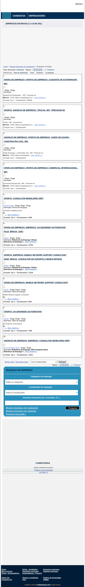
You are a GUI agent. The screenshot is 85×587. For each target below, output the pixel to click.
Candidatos (19, 16)
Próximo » (51, 70)
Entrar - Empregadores (10, 573)
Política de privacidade (52, 578)
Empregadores (37, 16)
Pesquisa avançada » (16, 414)
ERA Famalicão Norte (11, 348)
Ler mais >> (43, 472)
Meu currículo (7, 571)
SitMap (46, 580)
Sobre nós (6, 578)
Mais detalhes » (40, 98)
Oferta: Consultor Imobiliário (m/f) (23, 198)
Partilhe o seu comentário (43, 470)
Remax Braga (9, 206)
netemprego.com (43, 585)
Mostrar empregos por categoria (21, 411)
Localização (49, 73)
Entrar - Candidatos (30, 569)
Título (32, 73)
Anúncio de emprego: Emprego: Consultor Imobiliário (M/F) (37, 341)
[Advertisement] (42, 46)
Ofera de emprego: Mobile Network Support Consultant (36, 282)
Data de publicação (21, 73)
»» (45, 70)
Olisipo (6, 238)
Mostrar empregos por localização (22, 67)
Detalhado (20, 70)
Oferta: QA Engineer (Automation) (23, 312)
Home (5, 67)
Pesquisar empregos (51, 569)
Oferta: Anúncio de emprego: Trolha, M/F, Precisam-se (34, 110)
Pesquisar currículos (30, 571)
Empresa (39, 73)
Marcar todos (9, 362)
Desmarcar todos (22, 362)
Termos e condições (30, 578)
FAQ (24, 580)
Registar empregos (50, 571)
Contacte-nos (7, 580)
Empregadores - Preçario (32, 573)
